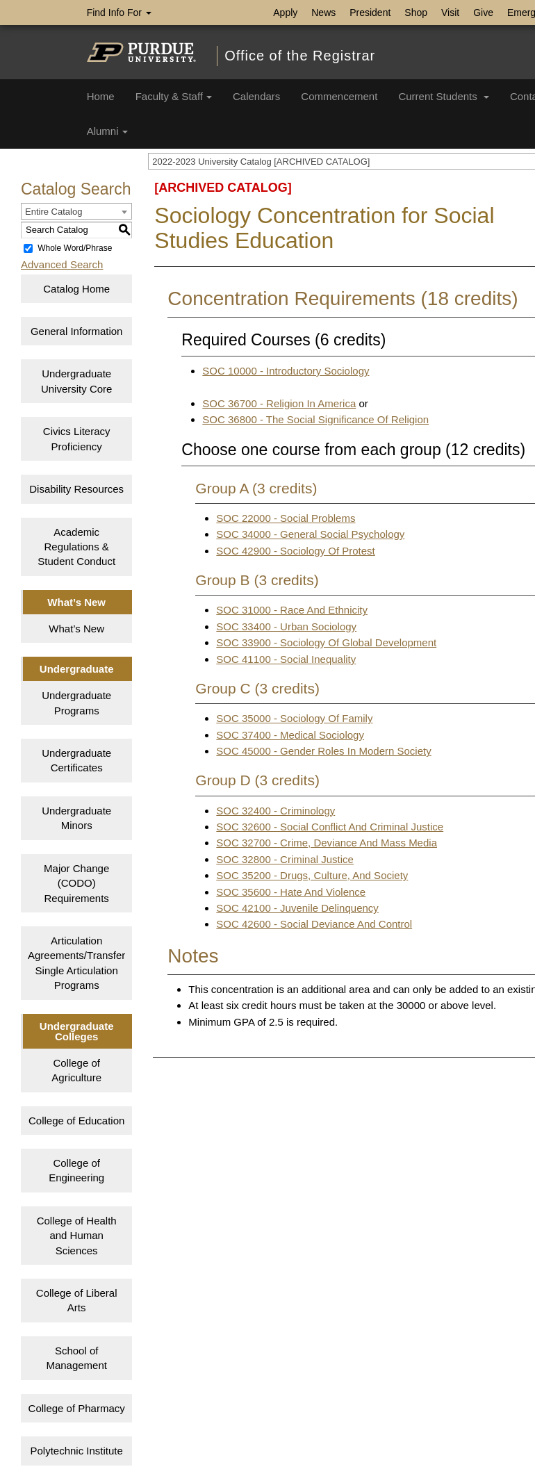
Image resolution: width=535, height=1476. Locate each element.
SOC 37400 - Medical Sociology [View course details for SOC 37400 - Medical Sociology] (290, 735)
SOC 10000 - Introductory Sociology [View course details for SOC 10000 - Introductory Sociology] (285, 371)
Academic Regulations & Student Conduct (76, 547)
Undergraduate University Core (77, 381)
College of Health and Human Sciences (77, 1235)
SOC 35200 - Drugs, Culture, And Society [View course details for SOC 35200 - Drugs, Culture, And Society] (312, 875)
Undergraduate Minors (76, 818)
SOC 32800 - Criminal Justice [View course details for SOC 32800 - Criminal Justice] (285, 859)
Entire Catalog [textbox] (53, 211)
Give (483, 12)
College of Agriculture (76, 1070)
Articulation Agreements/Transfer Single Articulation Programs (76, 963)
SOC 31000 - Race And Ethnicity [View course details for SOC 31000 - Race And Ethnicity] (292, 610)
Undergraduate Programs (76, 702)
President (369, 12)
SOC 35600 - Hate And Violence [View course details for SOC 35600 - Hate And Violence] (290, 892)
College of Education (76, 1120)
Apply (285, 12)
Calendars (256, 96)
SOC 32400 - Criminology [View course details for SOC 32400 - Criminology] (275, 811)
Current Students (443, 96)
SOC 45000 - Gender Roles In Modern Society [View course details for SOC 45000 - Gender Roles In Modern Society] (323, 751)
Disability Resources (76, 489)
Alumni (107, 131)
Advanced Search (62, 264)
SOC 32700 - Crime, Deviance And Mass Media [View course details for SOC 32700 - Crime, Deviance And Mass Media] (326, 842)
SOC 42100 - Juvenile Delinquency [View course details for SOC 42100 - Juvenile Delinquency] (297, 908)
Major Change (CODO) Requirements (76, 883)
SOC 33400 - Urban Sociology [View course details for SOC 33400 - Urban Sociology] (286, 626)
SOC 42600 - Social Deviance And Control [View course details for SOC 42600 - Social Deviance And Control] (314, 924)
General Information (77, 331)
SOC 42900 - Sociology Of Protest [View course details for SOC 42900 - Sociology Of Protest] (295, 551)
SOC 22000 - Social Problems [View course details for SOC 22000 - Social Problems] (285, 518)
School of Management (76, 1358)
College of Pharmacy (76, 1408)
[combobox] (76, 211)
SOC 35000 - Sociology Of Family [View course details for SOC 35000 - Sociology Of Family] (294, 718)
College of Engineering (76, 1170)
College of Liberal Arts (76, 1300)
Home (101, 96)
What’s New (76, 628)
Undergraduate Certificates (76, 760)
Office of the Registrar (299, 55)
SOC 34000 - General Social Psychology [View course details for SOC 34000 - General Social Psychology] (310, 534)
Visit (450, 12)
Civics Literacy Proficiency (76, 438)
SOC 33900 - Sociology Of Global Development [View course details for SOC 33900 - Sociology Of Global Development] (326, 642)
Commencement (339, 96)
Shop (415, 12)
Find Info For (119, 12)
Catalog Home (76, 289)
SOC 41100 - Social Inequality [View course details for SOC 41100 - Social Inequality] (286, 659)
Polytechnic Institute (76, 1451)
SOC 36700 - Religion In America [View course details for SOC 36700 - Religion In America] (279, 403)
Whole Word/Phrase (75, 248)
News (323, 12)
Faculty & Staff (173, 96)
